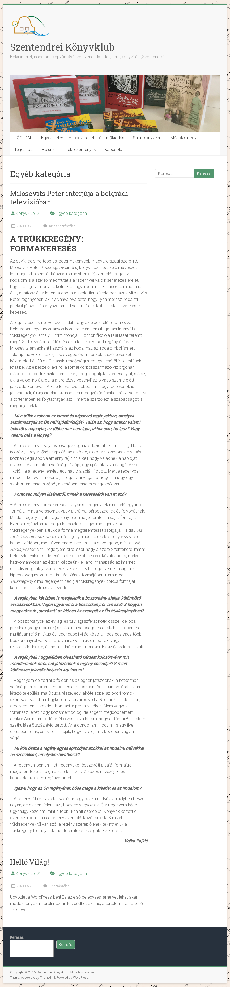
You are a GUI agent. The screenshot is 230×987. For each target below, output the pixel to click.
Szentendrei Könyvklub (62, 46)
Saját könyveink (147, 137)
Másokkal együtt (186, 137)
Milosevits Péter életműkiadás (96, 137)
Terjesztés (23, 149)
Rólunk (48, 149)
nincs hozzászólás (58, 226)
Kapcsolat (113, 149)
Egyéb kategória (71, 213)
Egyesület (50, 137)
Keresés (17, 937)
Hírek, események (79, 149)
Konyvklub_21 (28, 213)
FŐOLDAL (23, 137)
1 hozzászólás (55, 886)
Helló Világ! (29, 861)
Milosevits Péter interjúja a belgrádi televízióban (69, 197)
